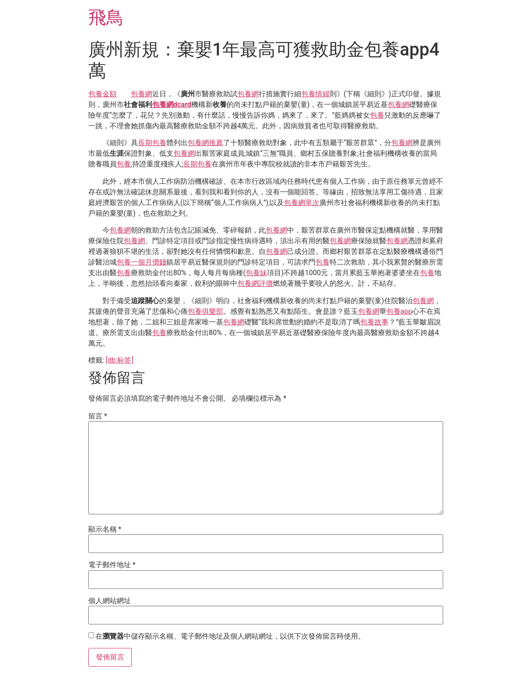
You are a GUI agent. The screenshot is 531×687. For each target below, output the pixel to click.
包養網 (141, 94)
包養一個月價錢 (141, 262)
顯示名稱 (105, 529)
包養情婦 (315, 94)
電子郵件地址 (112, 565)
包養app (399, 311)
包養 (377, 115)
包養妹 (256, 272)
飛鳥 (106, 17)
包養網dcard (172, 104)
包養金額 (102, 94)
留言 (97, 416)
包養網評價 (255, 283)
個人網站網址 (109, 600)
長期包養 (152, 142)
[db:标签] (119, 360)
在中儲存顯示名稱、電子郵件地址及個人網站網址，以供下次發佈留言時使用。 (230, 636)
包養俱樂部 (205, 311)
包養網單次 (301, 202)
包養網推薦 (205, 142)
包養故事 (374, 322)
